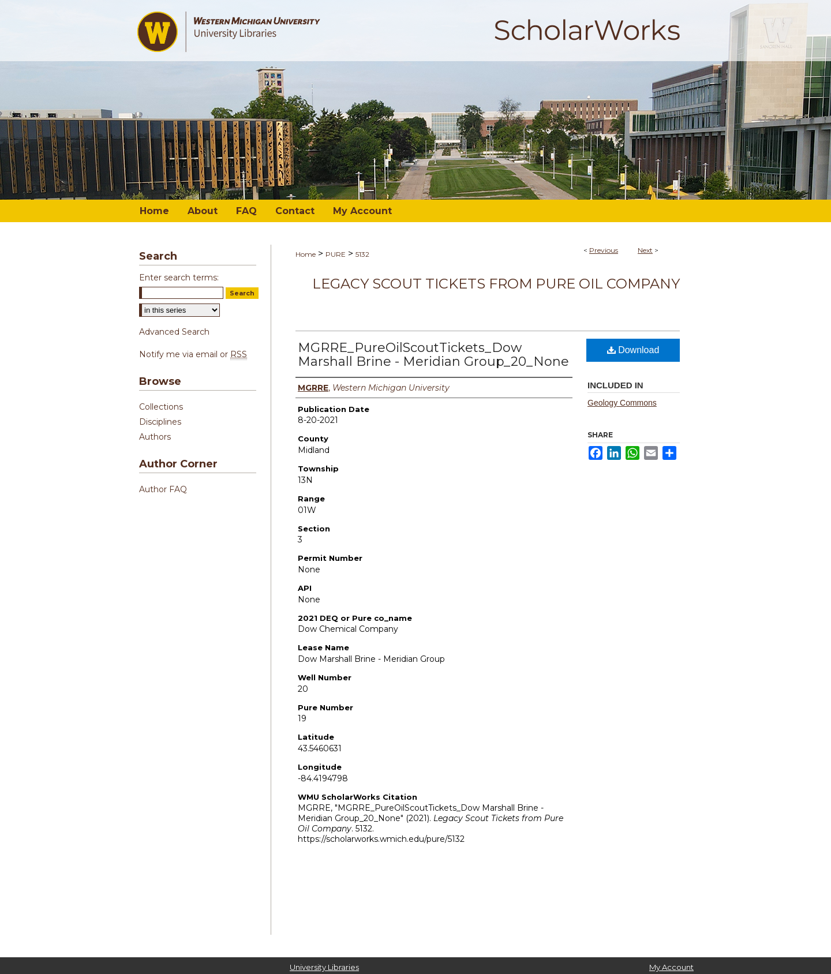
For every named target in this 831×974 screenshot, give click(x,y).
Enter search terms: (179, 277)
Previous (603, 250)
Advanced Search (174, 332)
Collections (161, 407)
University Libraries (324, 967)
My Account (671, 967)
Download (633, 350)
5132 (362, 254)
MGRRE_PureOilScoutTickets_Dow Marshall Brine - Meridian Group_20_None (433, 354)
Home (305, 254)
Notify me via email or (193, 354)
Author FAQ (163, 489)
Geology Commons (622, 402)
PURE (335, 254)
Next (645, 250)
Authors (155, 437)
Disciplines (160, 422)
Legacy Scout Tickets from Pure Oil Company (496, 283)
